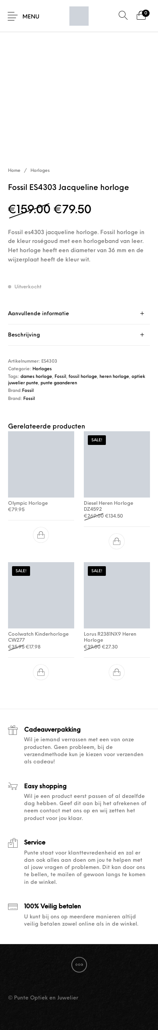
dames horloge (36, 377)
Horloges (40, 171)
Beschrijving (24, 335)
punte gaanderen (59, 383)
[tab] (79, 313)
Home (14, 171)
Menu (30, 17)
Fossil (60, 377)
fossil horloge (83, 377)
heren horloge (114, 377)
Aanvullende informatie (38, 313)
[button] (41, 535)
